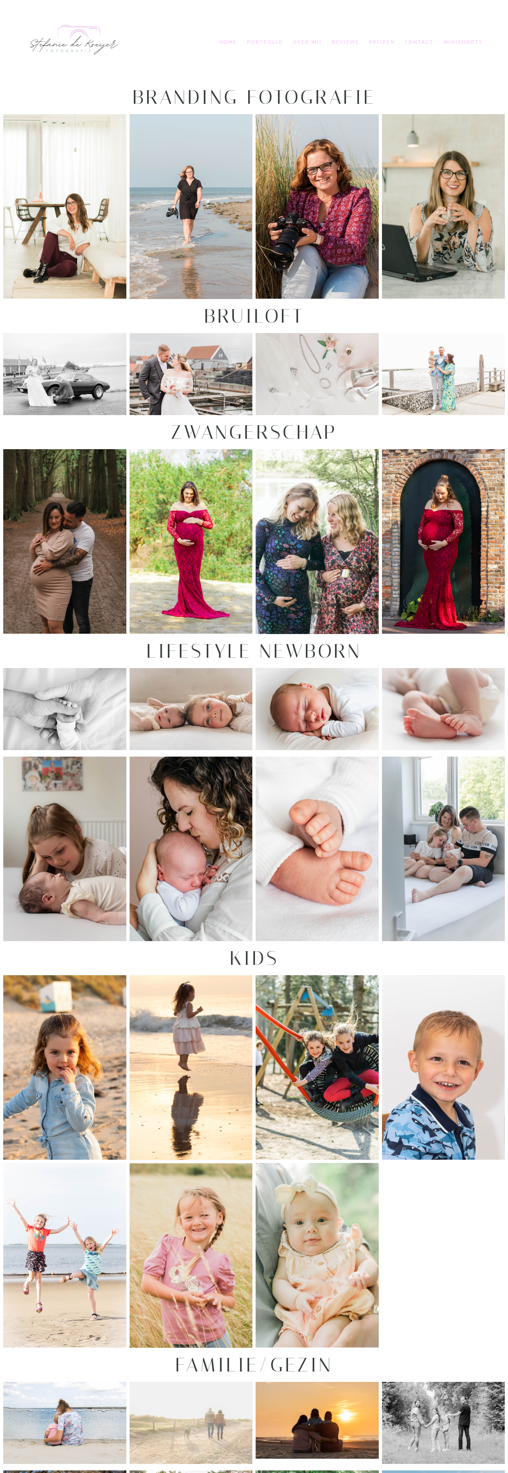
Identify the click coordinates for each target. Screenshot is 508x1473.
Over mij (307, 42)
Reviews (345, 42)
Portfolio (265, 42)
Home (228, 42)
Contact (419, 42)
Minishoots (463, 42)
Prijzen (382, 42)
